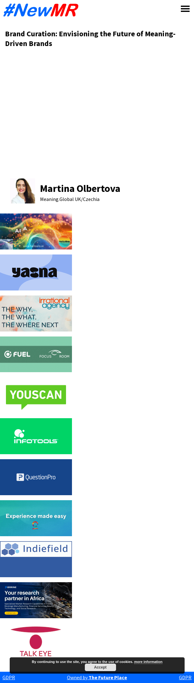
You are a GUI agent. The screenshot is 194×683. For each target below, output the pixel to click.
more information (148, 662)
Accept (100, 667)
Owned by (97, 677)
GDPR (9, 677)
